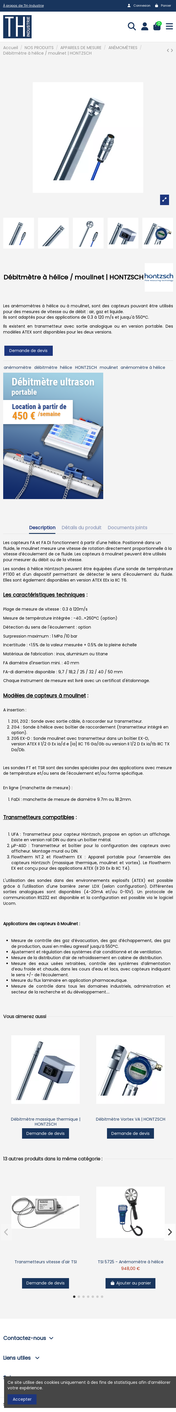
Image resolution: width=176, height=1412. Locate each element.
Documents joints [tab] (127, 528)
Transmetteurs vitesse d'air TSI (45, 1262)
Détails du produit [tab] (81, 528)
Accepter (22, 1399)
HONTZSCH (86, 367)
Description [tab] (42, 528)
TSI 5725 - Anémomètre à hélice (131, 1262)
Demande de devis (28, 351)
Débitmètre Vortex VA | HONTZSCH (130, 1119)
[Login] (145, 27)
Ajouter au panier (130, 1283)
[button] (74, 1297)
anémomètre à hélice (143, 367)
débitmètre (45, 367)
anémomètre (17, 367)
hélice (66, 367)
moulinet (109, 367)
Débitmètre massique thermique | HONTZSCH (45, 1121)
